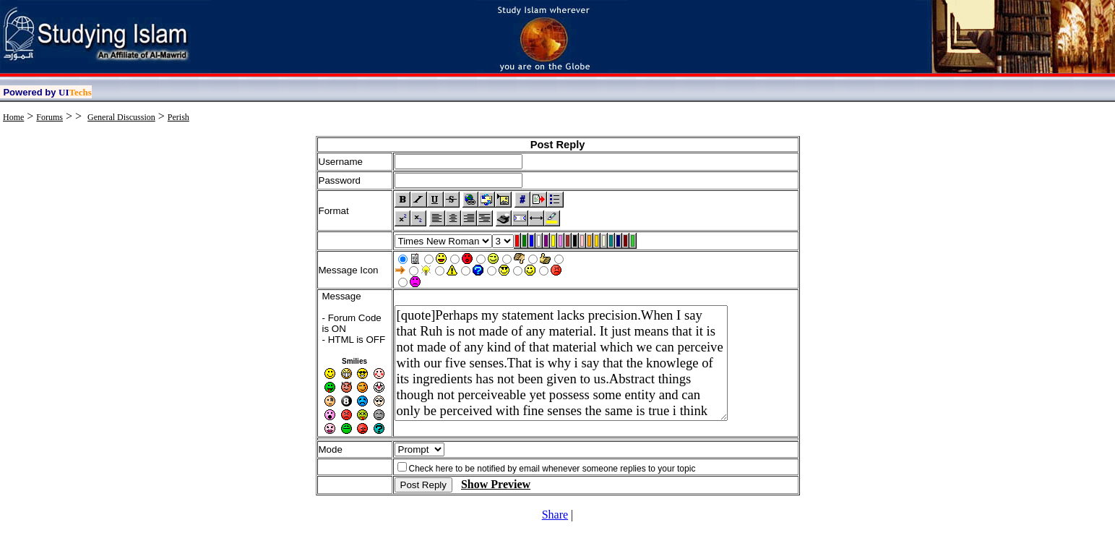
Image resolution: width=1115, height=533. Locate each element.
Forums (49, 117)
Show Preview (495, 484)
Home (13, 117)
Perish (178, 117)
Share (555, 514)
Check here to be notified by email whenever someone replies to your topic (552, 469)
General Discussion (121, 117)
